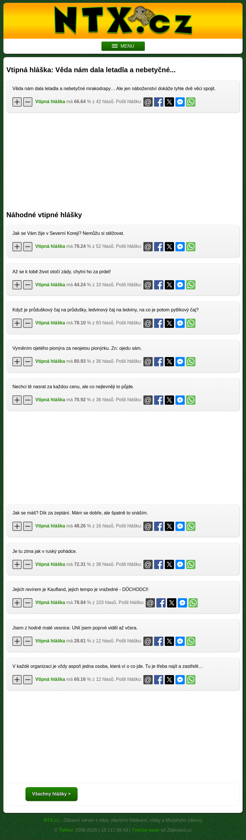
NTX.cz (51, 820)
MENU (123, 46)
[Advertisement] (123, 158)
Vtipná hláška (50, 101)
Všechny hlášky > (51, 793)
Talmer (66, 830)
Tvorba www (145, 830)
